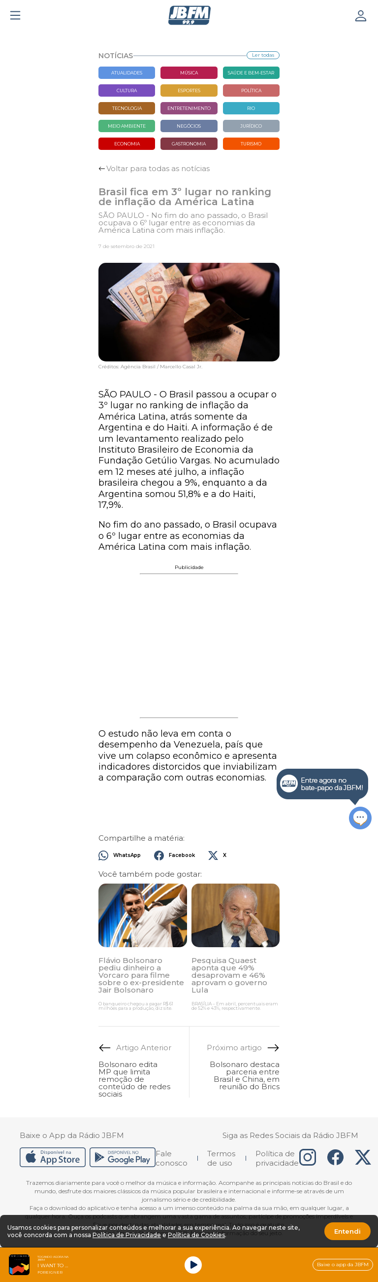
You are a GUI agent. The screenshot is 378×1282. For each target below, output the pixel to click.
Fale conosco (172, 1158)
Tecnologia (127, 108)
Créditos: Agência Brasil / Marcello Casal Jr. (150, 366)
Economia (127, 143)
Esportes (189, 90)
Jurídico (251, 126)
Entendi (347, 1231)
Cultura (127, 90)
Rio (251, 108)
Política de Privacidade (127, 1235)
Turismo (251, 143)
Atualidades (126, 72)
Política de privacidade (277, 1158)
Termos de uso (221, 1158)
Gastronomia (189, 143)
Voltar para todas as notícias (158, 168)
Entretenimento (189, 108)
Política (251, 90)
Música (189, 72)
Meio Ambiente (127, 126)
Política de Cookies (196, 1235)
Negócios (189, 126)
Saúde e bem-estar (251, 72)
